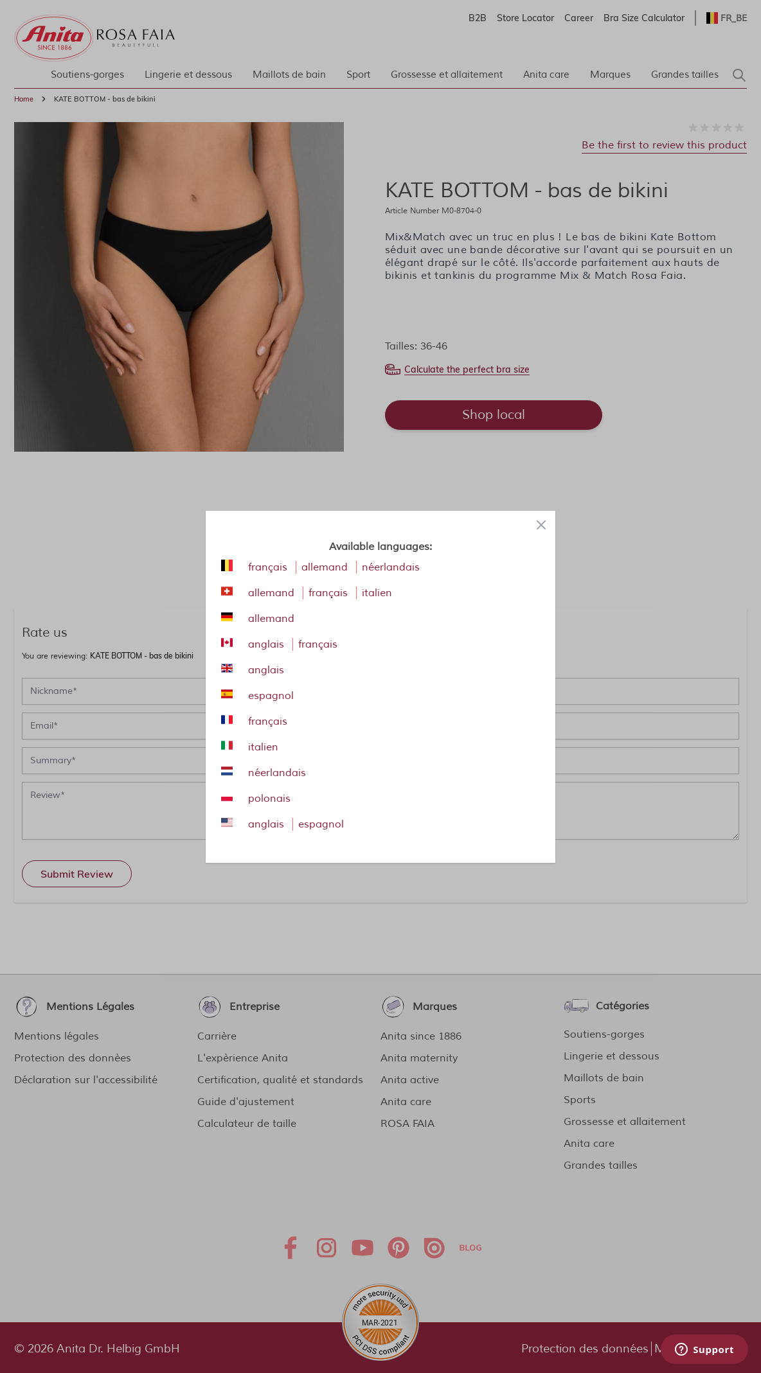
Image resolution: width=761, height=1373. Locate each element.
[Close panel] (541, 524)
